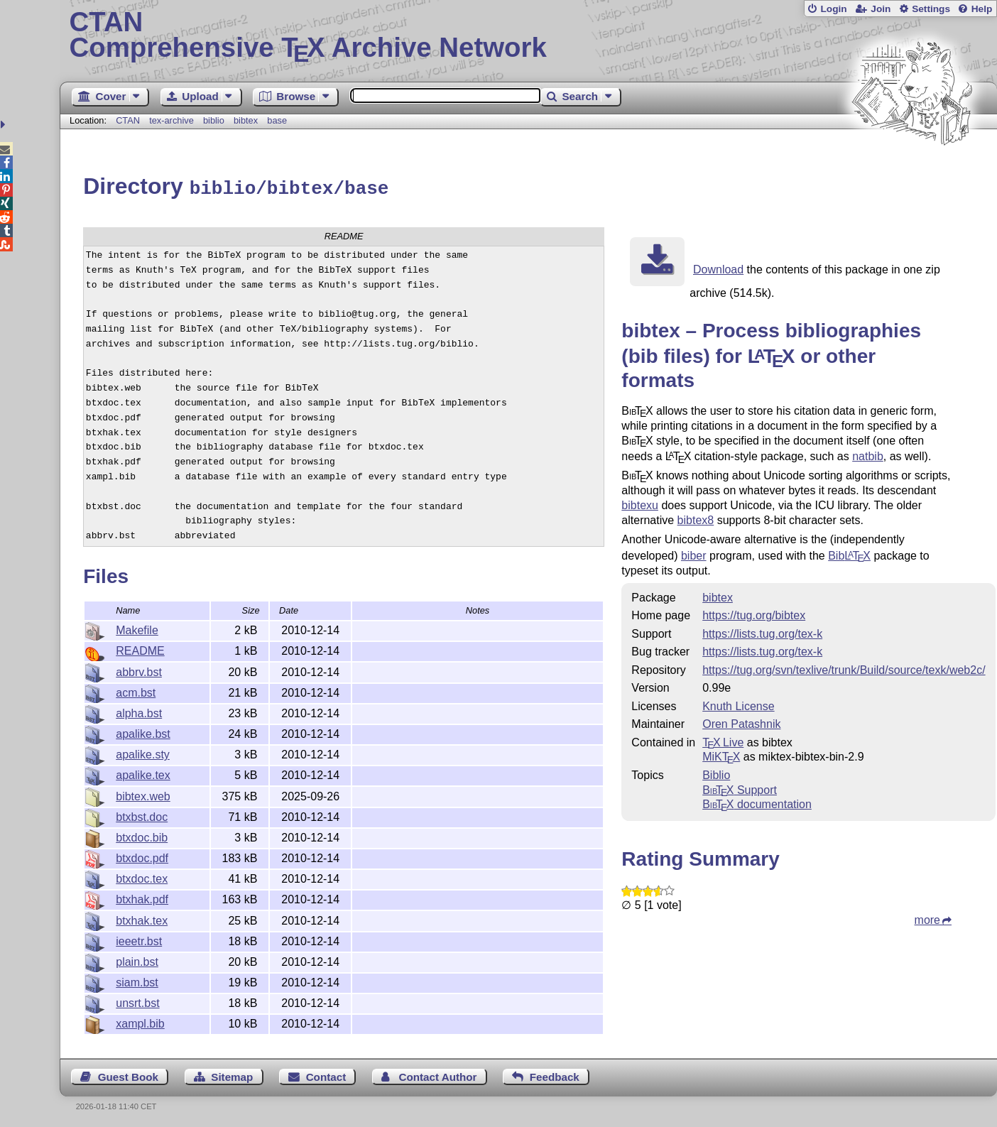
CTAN (128, 120)
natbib (867, 454)
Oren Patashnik (741, 722)
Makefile (137, 628)
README (140, 649)
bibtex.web (143, 794)
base (277, 120)
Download (718, 267)
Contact (326, 1075)
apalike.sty (143, 752)
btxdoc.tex (142, 877)
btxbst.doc (142, 815)
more (927, 918)
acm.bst (136, 691)
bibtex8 (695, 518)
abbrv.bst (139, 670)
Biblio (716, 773)
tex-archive (171, 120)
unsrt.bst (137, 1001)
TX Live (722, 740)
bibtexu (639, 503)
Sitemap (232, 1075)
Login (833, 9)
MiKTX (721, 754)
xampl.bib (140, 1022)
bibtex (246, 120)
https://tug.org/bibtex (753, 613)
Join (880, 9)
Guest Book (128, 1075)
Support (739, 788)
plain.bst (137, 960)
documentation (757, 802)
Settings (931, 9)
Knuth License (738, 704)
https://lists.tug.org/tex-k (762, 632)
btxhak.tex (142, 919)
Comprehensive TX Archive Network (529, 35)
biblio (213, 120)
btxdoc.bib (142, 835)
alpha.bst (139, 711)
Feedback (554, 1075)
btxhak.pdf (142, 897)
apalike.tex (143, 773)
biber (694, 554)
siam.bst (137, 980)
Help (982, 9)
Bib (849, 554)
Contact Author (437, 1075)
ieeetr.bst (139, 939)
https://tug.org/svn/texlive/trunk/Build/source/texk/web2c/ (843, 668)
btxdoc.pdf (142, 856)
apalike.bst (143, 732)
